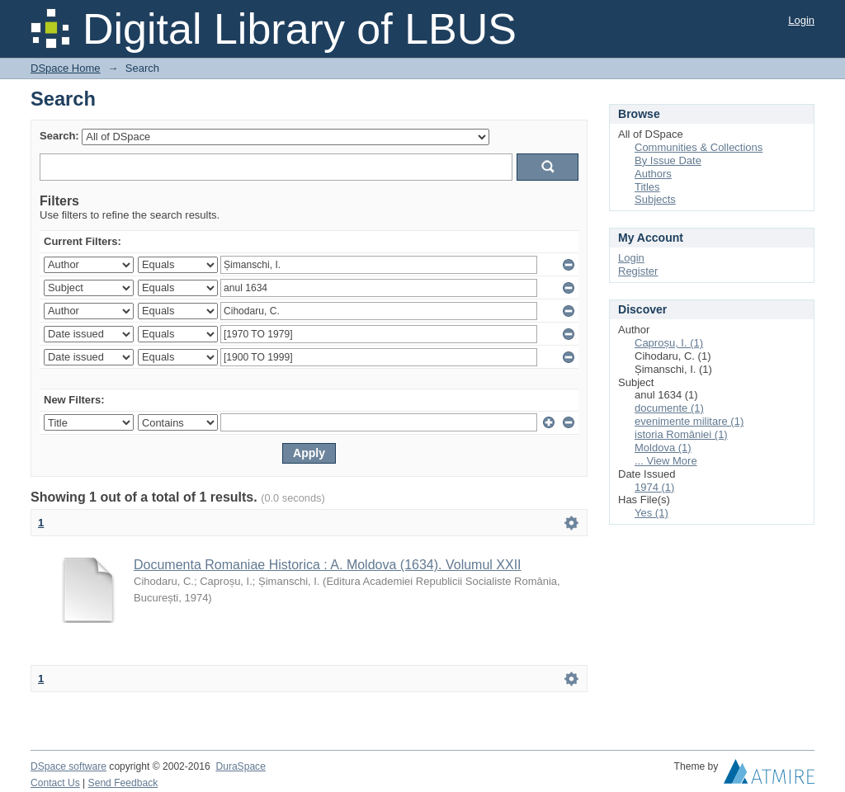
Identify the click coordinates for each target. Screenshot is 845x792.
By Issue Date (668, 160)
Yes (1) (651, 513)
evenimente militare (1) (689, 421)
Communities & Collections (698, 147)
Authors (653, 173)
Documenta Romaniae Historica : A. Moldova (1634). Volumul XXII (328, 565)
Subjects (655, 199)
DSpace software (68, 766)
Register (638, 271)
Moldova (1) (663, 447)
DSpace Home (66, 68)
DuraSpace (240, 766)
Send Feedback (123, 783)
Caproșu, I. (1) (669, 343)
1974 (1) (654, 487)
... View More (666, 461)
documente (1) (669, 408)
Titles (647, 187)
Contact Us (55, 783)
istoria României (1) (681, 434)
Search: (59, 136)
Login (801, 20)
